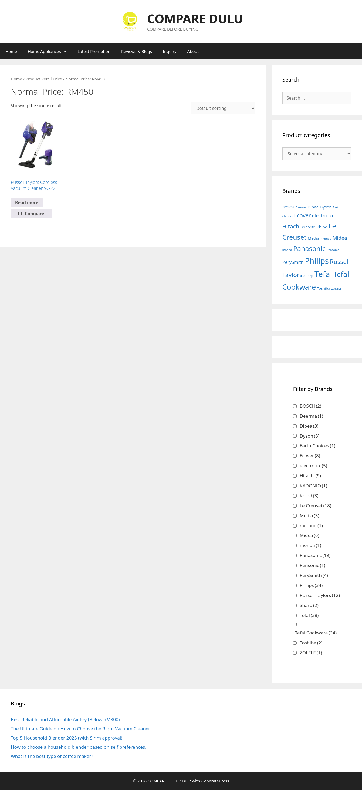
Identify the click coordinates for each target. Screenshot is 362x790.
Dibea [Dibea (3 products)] (313, 207)
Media (309, 515)
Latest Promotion (94, 51)
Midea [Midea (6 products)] (340, 237)
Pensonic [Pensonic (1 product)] (333, 250)
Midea (309, 535)
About (193, 51)
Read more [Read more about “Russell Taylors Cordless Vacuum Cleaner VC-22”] (26, 202)
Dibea (309, 426)
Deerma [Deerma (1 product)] (301, 207)
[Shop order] (223, 108)
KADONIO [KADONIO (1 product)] (308, 227)
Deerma (311, 416)
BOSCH (310, 406)
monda (310, 545)
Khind (309, 495)
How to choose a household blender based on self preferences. (78, 747)
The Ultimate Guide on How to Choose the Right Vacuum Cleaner (80, 728)
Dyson (309, 436)
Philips (311, 585)
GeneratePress (215, 781)
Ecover (310, 456)
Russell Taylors (320, 595)
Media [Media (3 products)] (314, 238)
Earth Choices (317, 446)
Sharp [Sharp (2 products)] (308, 275)
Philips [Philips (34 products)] (317, 260)
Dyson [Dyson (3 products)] (326, 207)
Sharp (309, 605)
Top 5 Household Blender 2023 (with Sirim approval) (66, 738)
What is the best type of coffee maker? (52, 756)
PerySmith (314, 575)
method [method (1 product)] (326, 239)
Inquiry (170, 51)
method (311, 525)
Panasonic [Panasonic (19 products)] (309, 248)
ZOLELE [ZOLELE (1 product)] (336, 289)
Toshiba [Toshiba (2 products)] (323, 288)
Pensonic (312, 565)
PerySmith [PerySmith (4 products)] (293, 262)
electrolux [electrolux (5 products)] (323, 215)
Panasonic (315, 555)
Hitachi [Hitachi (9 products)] (291, 226)
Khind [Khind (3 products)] (321, 226)
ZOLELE (311, 653)
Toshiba (311, 643)
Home (11, 51)
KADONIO (313, 485)
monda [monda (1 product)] (287, 250)
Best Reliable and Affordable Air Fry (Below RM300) (65, 719)
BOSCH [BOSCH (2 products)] (288, 207)
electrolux (313, 465)
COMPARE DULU (195, 18)
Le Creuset (315, 505)
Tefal (309, 615)
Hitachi (310, 475)
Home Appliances (50, 51)
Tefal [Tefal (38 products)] (323, 274)
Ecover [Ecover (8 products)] (302, 215)
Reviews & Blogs (136, 51)
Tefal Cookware (316, 633)
